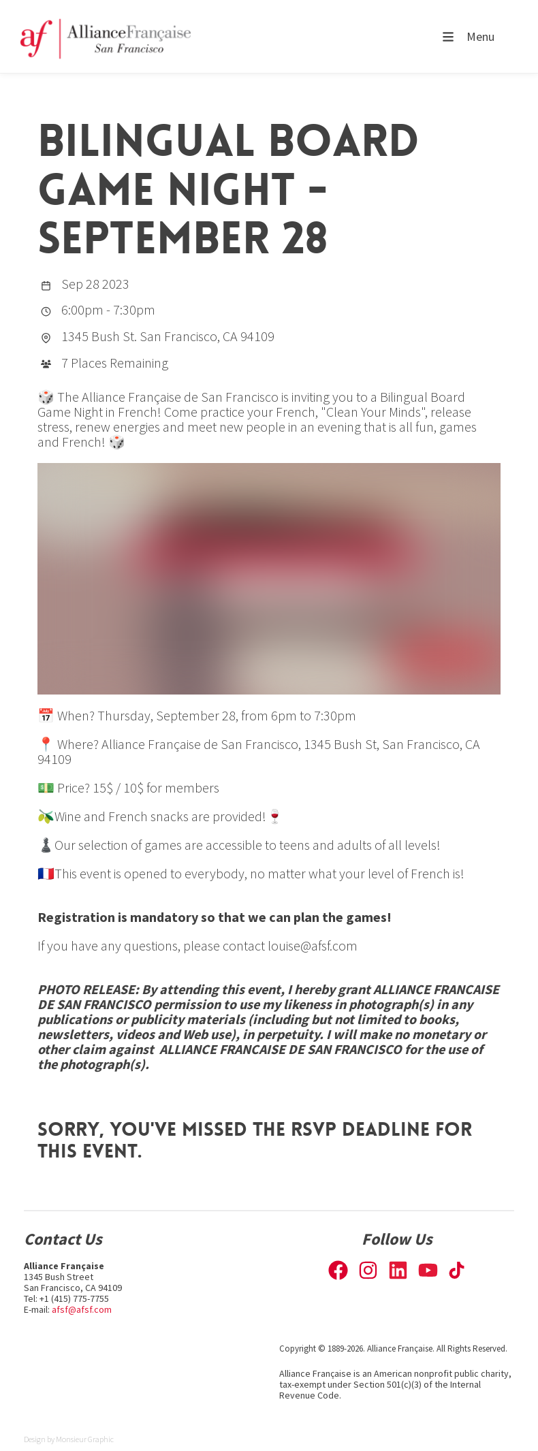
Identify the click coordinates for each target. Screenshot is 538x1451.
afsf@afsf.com (82, 1309)
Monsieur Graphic (85, 1439)
